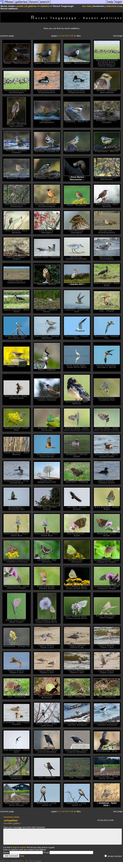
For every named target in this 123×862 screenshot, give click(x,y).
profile (20, 6)
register (23, 847)
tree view (86, 6)
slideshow (111, 6)
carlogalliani (11, 820)
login (15, 847)
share (16, 817)
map (120, 6)
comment (7, 817)
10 (75, 36)
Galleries (44, 6)
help (22, 856)
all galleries (31, 6)
